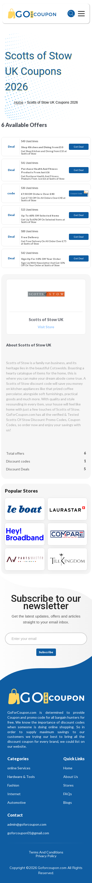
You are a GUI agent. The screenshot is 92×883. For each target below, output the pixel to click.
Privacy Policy (46, 856)
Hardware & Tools (21, 777)
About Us (70, 777)
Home (18, 102)
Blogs (67, 802)
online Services (18, 768)
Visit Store (46, 327)
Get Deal (79, 146)
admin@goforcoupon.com (26, 824)
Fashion (13, 785)
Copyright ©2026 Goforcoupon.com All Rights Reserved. (46, 870)
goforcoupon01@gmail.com (28, 833)
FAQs (67, 794)
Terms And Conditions (46, 852)
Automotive (16, 802)
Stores (68, 785)
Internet (14, 794)
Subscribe (46, 652)
